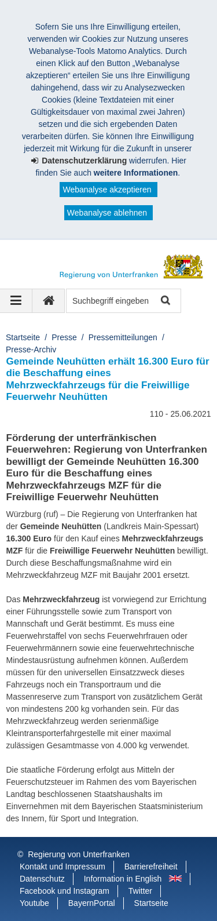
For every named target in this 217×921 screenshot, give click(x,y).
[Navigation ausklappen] (16, 301)
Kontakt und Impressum (62, 866)
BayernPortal (91, 903)
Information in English (123, 878)
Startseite (23, 337)
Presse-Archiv (31, 349)
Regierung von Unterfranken (79, 854)
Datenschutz (42, 878)
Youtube (34, 903)
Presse (64, 337)
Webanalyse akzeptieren (106, 189)
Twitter (140, 890)
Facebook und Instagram (64, 890)
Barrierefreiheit (151, 866)
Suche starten (164, 301)
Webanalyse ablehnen (107, 212)
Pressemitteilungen (123, 337)
